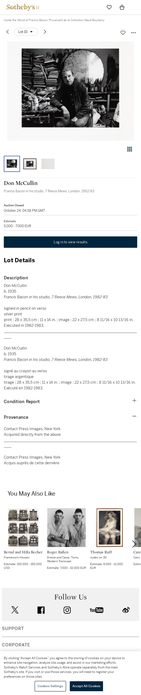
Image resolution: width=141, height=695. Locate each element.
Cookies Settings (50, 686)
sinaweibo (126, 610)
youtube (96, 610)
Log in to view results (70, 242)
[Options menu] (26, 32)
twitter (15, 610)
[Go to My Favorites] (109, 7)
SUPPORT (13, 628)
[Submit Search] (96, 7)
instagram (67, 610)
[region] (70, 673)
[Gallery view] (129, 149)
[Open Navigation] (134, 7)
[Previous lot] (7, 32)
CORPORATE (16, 645)
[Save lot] (123, 33)
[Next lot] (45, 32)
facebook (41, 610)
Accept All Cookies (86, 686)
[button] (70, 91)
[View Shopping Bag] (122, 7)
